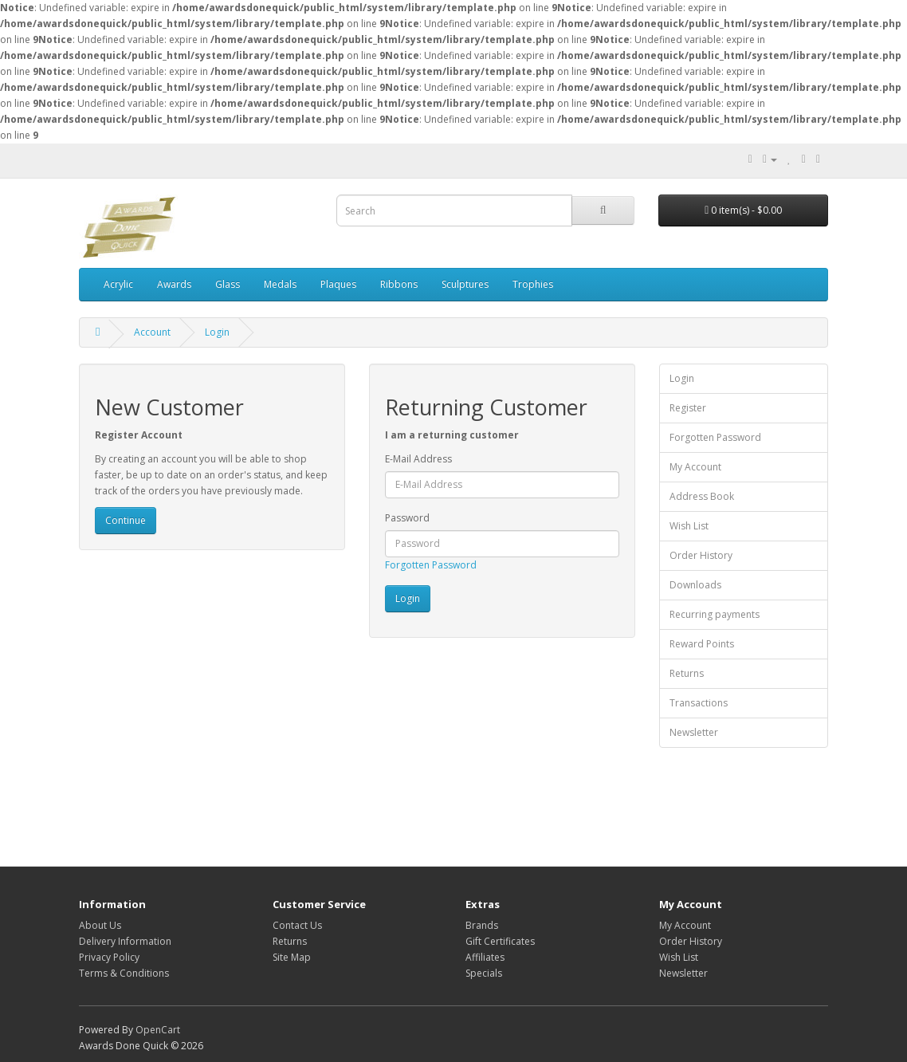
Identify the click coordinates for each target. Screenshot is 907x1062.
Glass (227, 284)
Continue (125, 520)
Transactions (698, 703)
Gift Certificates (500, 941)
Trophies (532, 284)
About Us (100, 925)
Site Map (292, 957)
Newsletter (693, 732)
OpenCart (157, 1029)
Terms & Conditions (124, 973)
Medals (280, 284)
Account (152, 332)
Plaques (338, 284)
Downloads (695, 585)
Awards (174, 284)
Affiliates (485, 957)
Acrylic (118, 284)
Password (407, 518)
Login (217, 332)
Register (687, 408)
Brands (481, 925)
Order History (700, 555)
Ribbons (399, 284)
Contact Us (297, 925)
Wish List (689, 526)
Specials (483, 973)
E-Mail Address (418, 459)
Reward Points (701, 644)
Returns (686, 673)
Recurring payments (714, 614)
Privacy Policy (109, 957)
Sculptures (465, 284)
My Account (695, 467)
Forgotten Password (431, 565)
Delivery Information (125, 941)
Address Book (701, 496)
